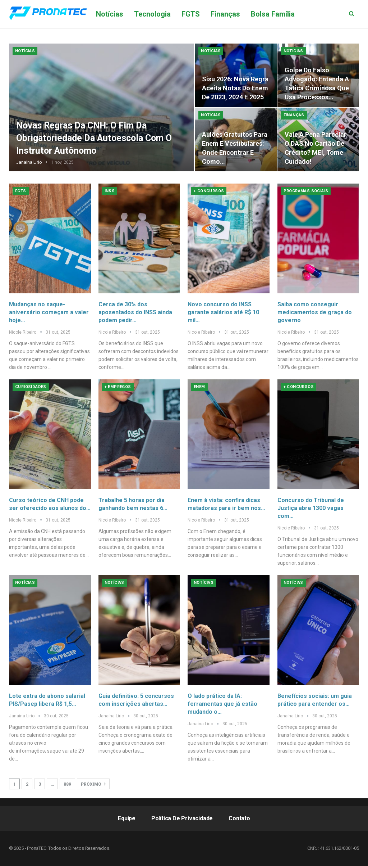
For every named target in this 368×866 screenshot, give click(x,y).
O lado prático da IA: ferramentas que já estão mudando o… (222, 704)
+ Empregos (118, 386)
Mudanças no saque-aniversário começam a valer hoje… (49, 312)
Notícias (109, 14)
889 (67, 784)
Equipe (126, 818)
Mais (313, 14)
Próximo (93, 784)
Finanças (225, 14)
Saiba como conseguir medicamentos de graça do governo (314, 312)
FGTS (190, 14)
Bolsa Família (273, 14)
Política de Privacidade (182, 818)
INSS (110, 191)
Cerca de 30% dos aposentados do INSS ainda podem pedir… (135, 312)
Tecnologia (152, 14)
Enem (199, 386)
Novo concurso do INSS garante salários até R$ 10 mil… (223, 312)
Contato (239, 818)
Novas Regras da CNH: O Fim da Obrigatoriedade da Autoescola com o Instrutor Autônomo (94, 138)
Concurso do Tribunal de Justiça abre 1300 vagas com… (310, 508)
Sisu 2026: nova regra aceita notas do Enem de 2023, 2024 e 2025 (235, 88)
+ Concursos (209, 191)
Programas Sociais (306, 191)
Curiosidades (30, 386)
